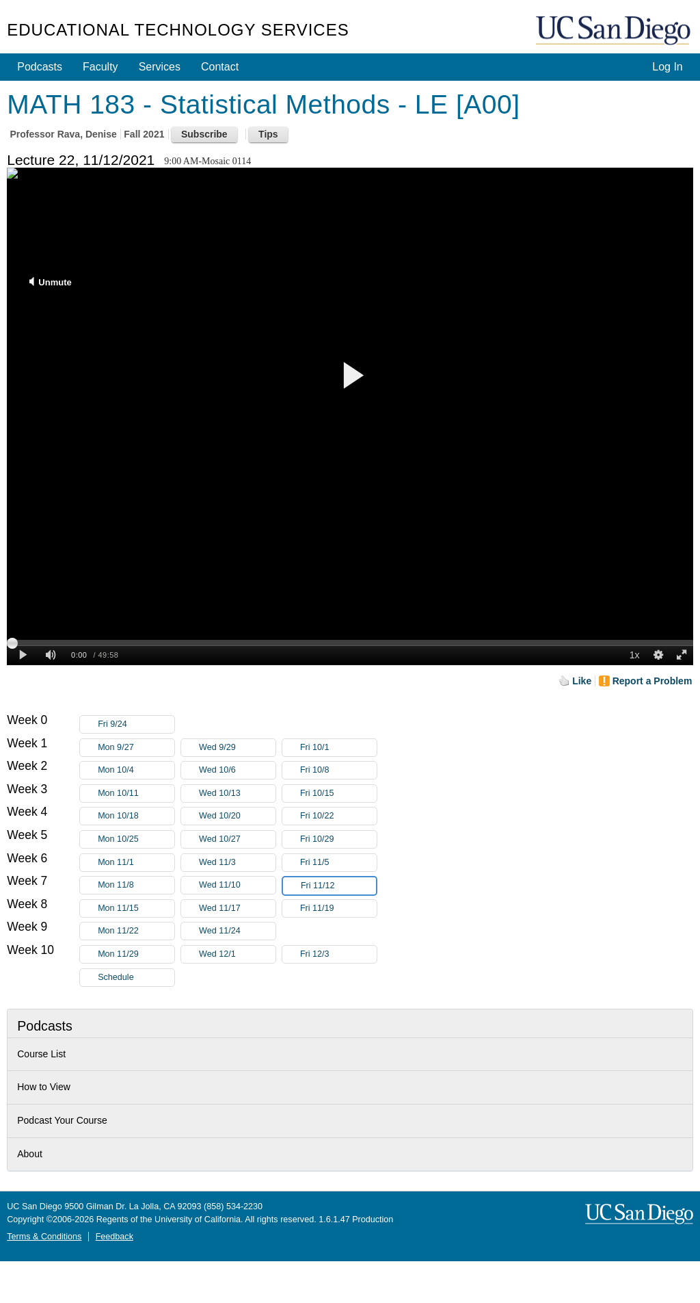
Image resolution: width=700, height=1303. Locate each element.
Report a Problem (652, 680)
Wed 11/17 (237, 908)
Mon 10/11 (136, 793)
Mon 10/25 (136, 839)
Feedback (114, 1236)
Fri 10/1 (338, 747)
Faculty (100, 67)
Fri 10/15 (338, 793)
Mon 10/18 (136, 816)
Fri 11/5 (338, 862)
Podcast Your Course (62, 1120)
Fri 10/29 (338, 839)
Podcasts (39, 67)
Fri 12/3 (338, 954)
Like (581, 680)
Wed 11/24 (237, 931)
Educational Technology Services (178, 30)
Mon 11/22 (136, 931)
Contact (220, 67)
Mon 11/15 (136, 908)
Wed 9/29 (237, 747)
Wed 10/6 (237, 770)
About (29, 1153)
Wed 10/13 (237, 793)
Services (159, 67)
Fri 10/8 (338, 770)
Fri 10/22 (338, 816)
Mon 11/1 (136, 862)
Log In (667, 67)
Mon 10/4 (136, 770)
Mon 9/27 (136, 747)
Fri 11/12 (338, 885)
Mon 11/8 (136, 885)
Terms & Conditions (44, 1236)
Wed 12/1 (237, 954)
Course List (41, 1053)
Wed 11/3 (237, 862)
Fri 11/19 (338, 908)
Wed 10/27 (237, 839)
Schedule (116, 977)
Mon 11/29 (136, 954)
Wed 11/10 (237, 885)
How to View (43, 1086)
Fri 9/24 (136, 724)
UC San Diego (614, 31)
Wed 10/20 (237, 816)
